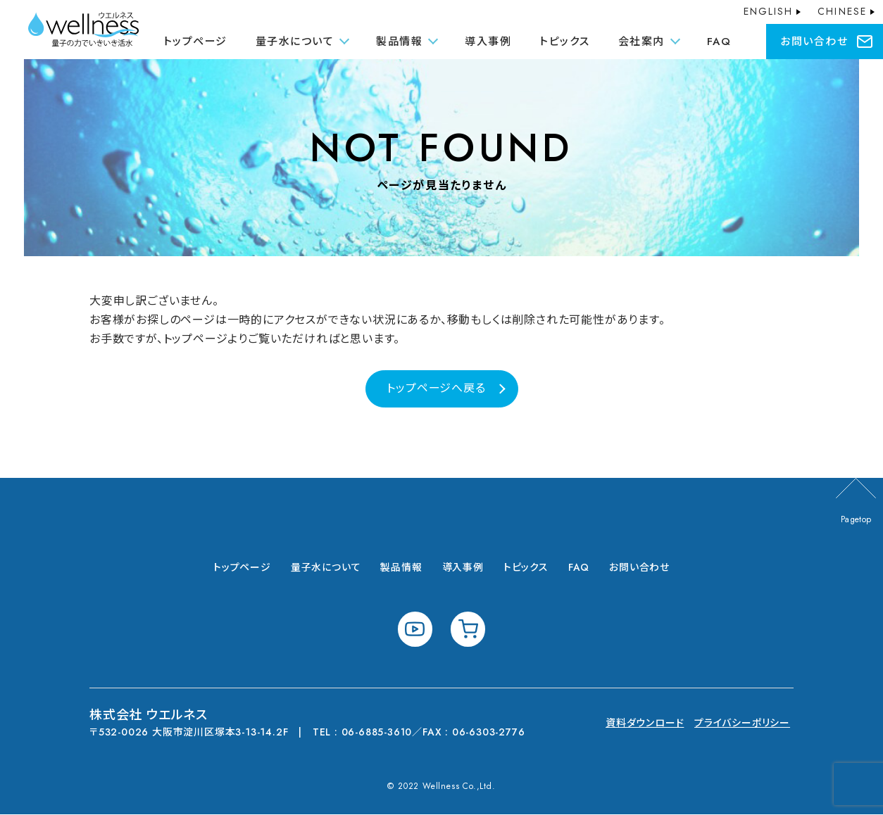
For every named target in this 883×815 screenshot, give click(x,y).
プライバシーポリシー (742, 723)
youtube (414, 629)
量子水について (326, 568)
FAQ (719, 41)
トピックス (564, 41)
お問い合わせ (814, 41)
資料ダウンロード (645, 723)
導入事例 (488, 41)
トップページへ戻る (436, 388)
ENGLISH (769, 11)
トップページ (195, 41)
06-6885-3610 (377, 733)
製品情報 (401, 568)
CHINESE (842, 11)
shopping (468, 629)
